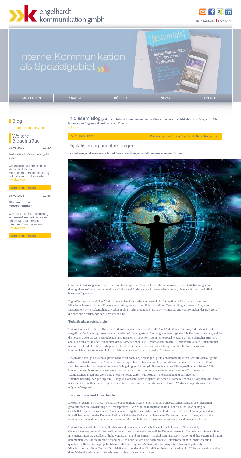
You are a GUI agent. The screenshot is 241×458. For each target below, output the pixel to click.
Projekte (76, 98)
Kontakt (225, 20)
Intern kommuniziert (30, 127)
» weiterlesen (18, 179)
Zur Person (31, 98)
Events (210, 98)
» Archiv (73, 127)
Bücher (120, 98)
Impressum (205, 20)
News (165, 98)
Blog (17, 121)
